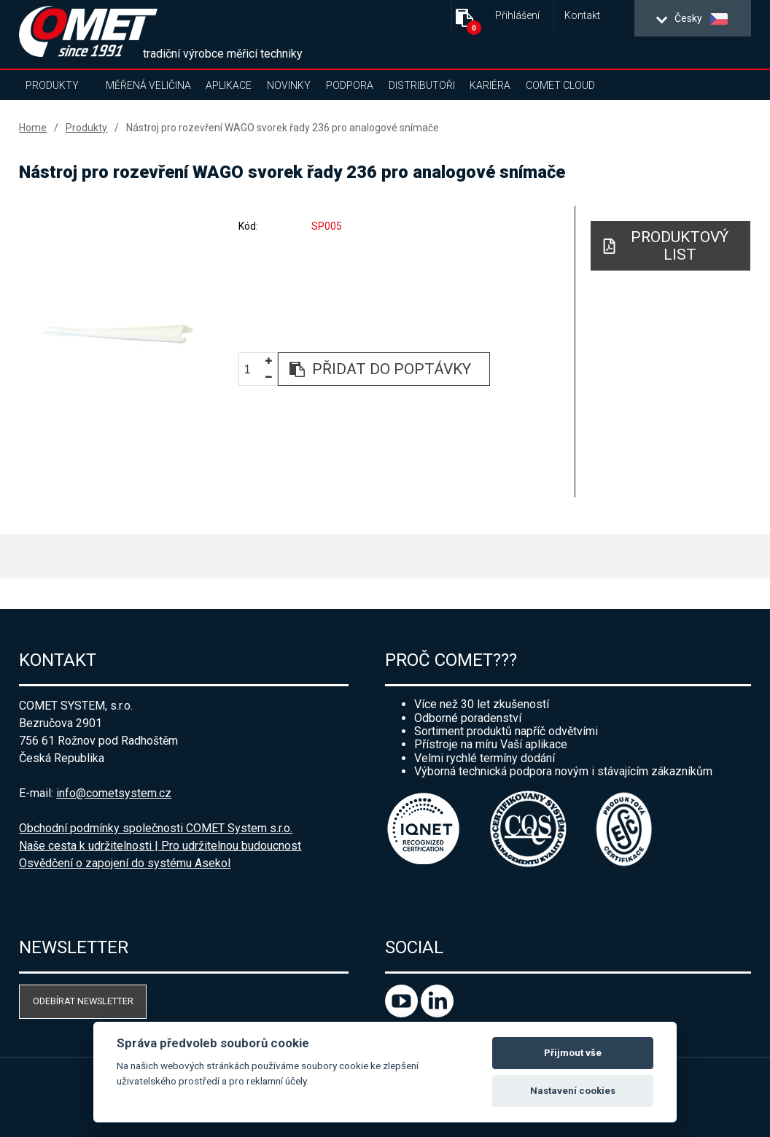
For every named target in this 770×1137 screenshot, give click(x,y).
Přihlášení (517, 15)
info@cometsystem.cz (113, 793)
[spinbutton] (253, 369)
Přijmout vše (573, 1052)
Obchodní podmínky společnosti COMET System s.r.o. (155, 828)
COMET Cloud (560, 85)
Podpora (349, 85)
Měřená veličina (148, 85)
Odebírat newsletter (83, 1001)
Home (33, 127)
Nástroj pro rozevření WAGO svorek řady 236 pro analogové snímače (282, 127)
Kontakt (582, 15)
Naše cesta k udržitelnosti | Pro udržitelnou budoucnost (160, 846)
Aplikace (229, 85)
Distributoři (422, 85)
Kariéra (490, 85)
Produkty (52, 85)
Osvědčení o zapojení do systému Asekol (124, 863)
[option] (118, 333)
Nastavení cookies (572, 1090)
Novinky (289, 85)
